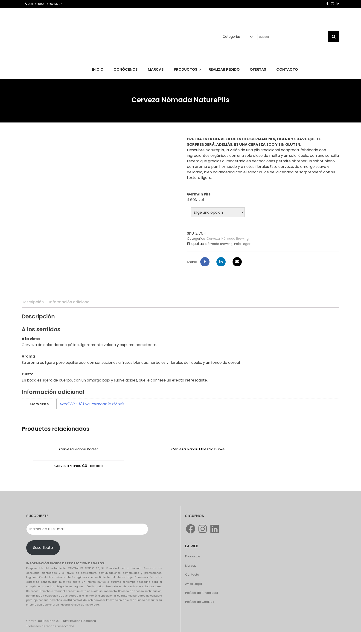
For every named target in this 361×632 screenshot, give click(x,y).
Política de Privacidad (201, 576)
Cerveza (213, 238)
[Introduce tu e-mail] (87, 512)
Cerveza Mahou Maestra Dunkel (180, 449)
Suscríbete (43, 531)
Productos (193, 540)
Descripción (33, 302)
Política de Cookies (199, 585)
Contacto (192, 558)
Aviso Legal (193, 567)
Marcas (190, 549)
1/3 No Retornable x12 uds (101, 404)
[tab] (33, 302)
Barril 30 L (68, 404)
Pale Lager (242, 244)
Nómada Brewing (235, 238)
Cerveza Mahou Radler (72, 449)
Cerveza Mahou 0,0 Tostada (288, 449)
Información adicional (69, 302)
